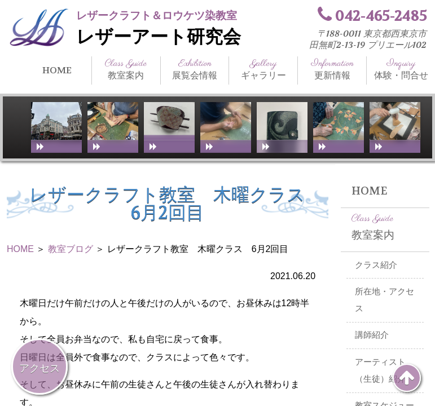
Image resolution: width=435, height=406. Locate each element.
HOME (57, 70)
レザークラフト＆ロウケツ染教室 (156, 15)
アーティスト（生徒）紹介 (380, 370)
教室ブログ (70, 249)
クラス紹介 (376, 265)
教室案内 (126, 69)
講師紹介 (372, 335)
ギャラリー (263, 69)
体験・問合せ (401, 69)
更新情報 (332, 69)
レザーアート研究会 (158, 36)
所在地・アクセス (384, 300)
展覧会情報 (195, 69)
